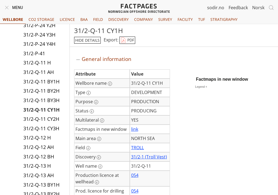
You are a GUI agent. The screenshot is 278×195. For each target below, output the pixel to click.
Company (143, 19)
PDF (127, 40)
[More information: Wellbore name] (110, 84)
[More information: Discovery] (99, 157)
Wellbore (13, 19)
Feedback (238, 8)
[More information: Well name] (100, 166)
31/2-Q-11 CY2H (41, 119)
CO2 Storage (41, 19)
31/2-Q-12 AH (38, 147)
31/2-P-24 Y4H (39, 44)
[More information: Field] (88, 148)
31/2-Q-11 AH (38, 72)
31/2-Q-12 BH (38, 156)
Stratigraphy (224, 19)
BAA (84, 19)
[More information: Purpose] (96, 102)
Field (98, 19)
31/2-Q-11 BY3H (41, 100)
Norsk (258, 8)
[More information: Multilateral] (102, 120)
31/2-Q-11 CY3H (41, 128)
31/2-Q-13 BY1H (41, 184)
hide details (87, 40)
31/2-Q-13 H (37, 165)
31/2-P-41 (34, 53)
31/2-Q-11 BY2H (41, 90)
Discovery (118, 19)
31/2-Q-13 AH (38, 175)
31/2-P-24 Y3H (39, 34)
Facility (185, 19)
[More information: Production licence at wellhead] (97, 182)
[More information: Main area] (99, 139)
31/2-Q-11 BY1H (41, 81)
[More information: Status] (92, 111)
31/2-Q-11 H (37, 62)
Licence (67, 19)
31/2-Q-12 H (37, 137)
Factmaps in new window (222, 79)
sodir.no (215, 8)
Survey (165, 19)
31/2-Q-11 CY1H (41, 109)
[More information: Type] (88, 93)
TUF (201, 19)
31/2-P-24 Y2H (39, 25)
